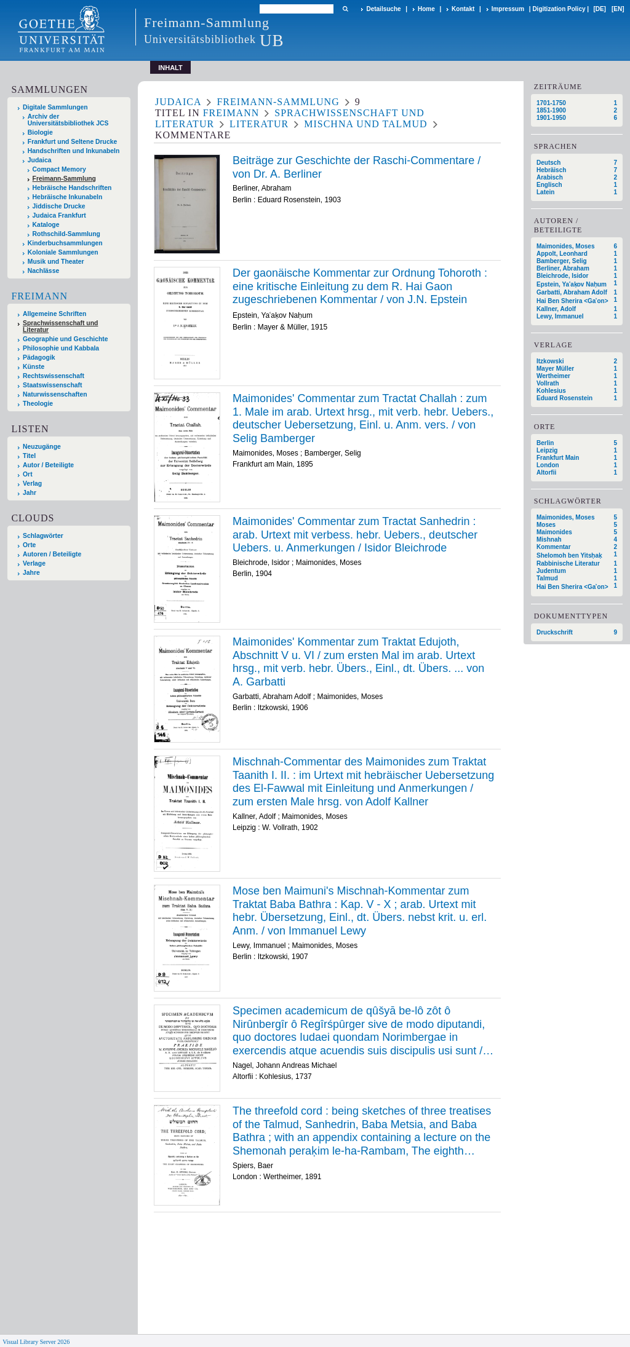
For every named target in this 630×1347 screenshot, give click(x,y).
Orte (29, 545)
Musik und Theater (56, 261)
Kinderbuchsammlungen (65, 243)
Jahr (29, 492)
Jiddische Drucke (59, 206)
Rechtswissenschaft (53, 376)
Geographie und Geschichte (65, 339)
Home (426, 9)
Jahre (31, 572)
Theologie (38, 403)
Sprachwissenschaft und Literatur (60, 326)
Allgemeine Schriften (54, 313)
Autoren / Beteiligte (52, 554)
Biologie (40, 132)
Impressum (508, 9)
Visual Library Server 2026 (36, 1341)
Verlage (34, 563)
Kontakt (463, 9)
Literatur (259, 124)
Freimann (39, 296)
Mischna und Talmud (365, 124)
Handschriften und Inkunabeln (74, 151)
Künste (33, 366)
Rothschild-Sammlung (66, 234)
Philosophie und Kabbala (61, 348)
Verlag (32, 483)
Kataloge (46, 224)
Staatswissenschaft (52, 385)
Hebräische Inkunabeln (68, 197)
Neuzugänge (42, 446)
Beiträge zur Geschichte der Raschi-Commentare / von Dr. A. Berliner (356, 167)
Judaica (40, 160)
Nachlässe (43, 270)
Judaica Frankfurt (59, 215)
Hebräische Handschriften (72, 187)
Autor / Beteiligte (48, 465)
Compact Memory (59, 169)
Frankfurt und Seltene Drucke (73, 141)
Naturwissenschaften (55, 394)
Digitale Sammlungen (55, 107)
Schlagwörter (43, 535)
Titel (29, 455)
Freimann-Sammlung (64, 178)
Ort (28, 474)
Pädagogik (39, 357)
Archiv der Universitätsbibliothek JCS (68, 120)
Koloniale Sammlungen (63, 252)
